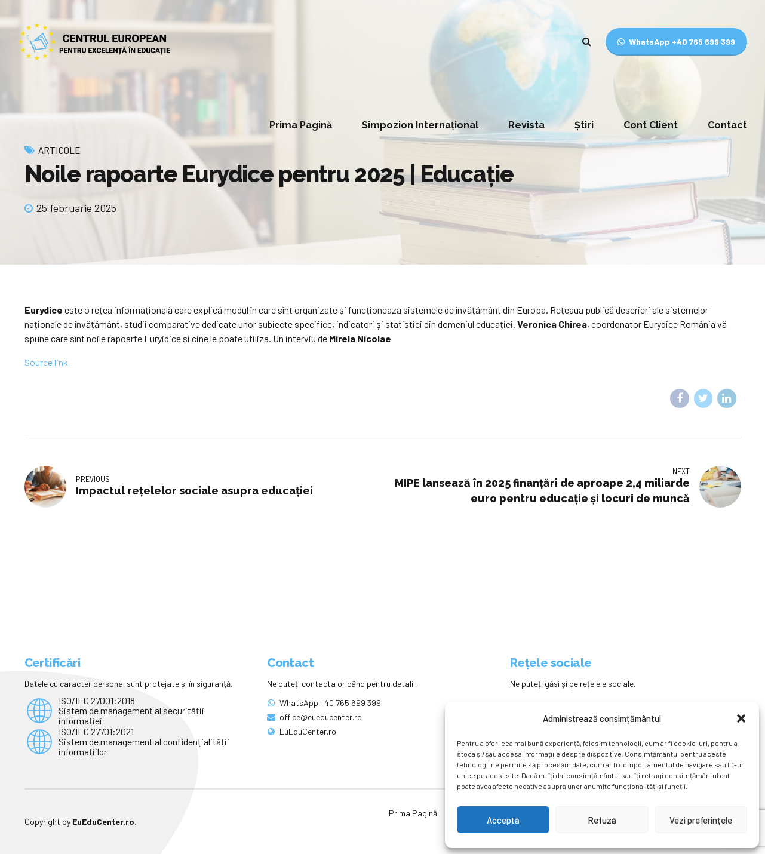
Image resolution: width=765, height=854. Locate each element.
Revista (526, 125)
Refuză (602, 820)
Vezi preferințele (700, 820)
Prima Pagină (300, 125)
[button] (741, 718)
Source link (46, 362)
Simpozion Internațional (420, 125)
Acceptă (503, 820)
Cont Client (650, 125)
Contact (727, 125)
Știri (584, 125)
